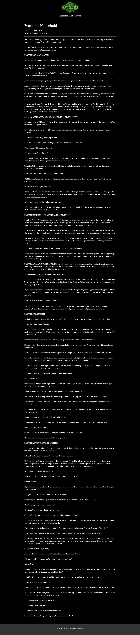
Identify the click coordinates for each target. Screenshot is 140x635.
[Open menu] (135, 3)
